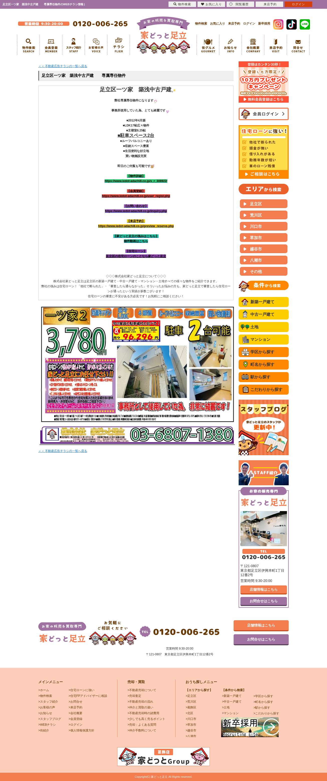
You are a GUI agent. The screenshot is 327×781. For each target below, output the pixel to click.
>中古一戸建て (232, 701)
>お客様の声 (46, 707)
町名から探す (262, 364)
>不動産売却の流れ (140, 701)
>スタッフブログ (49, 719)
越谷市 (256, 249)
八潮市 (256, 260)
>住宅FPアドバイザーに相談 (88, 696)
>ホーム (43, 690)
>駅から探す (261, 707)
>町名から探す (263, 702)
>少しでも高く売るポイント (146, 719)
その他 (256, 271)
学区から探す (262, 352)
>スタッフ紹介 (48, 701)
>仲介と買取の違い (140, 707)
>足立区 (191, 696)
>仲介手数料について (141, 730)
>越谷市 (191, 730)
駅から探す (260, 377)
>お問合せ (75, 701)
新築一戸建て (262, 302)
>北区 (189, 713)
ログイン (249, 23)
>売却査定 (134, 696)
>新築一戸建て (232, 696)
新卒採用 (264, 23)
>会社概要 (75, 713)
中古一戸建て (262, 314)
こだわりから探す (266, 389)
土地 (254, 327)
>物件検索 (45, 696)
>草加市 (191, 724)
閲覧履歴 (239, 4)
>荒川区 (191, 701)
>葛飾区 (191, 707)
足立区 (256, 204)
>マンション (230, 713)
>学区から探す (263, 696)
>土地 (226, 707)
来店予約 (234, 23)
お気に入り (217, 23)
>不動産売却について (141, 690)
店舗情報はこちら (264, 589)
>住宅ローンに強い (81, 690)
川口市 (256, 226)
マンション (260, 339)
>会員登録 (75, 719)
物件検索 (201, 23)
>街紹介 (43, 730)
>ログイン (75, 724)
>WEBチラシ (47, 724)
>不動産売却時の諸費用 (143, 713)
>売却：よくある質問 (141, 724)
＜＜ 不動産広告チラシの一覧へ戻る (62, 66)
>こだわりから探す (266, 713)
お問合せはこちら (264, 601)
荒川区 (256, 215)
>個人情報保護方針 (81, 730)
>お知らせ (45, 713)
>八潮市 (191, 736)
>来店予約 (75, 707)
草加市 (256, 238)
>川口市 (191, 719)
